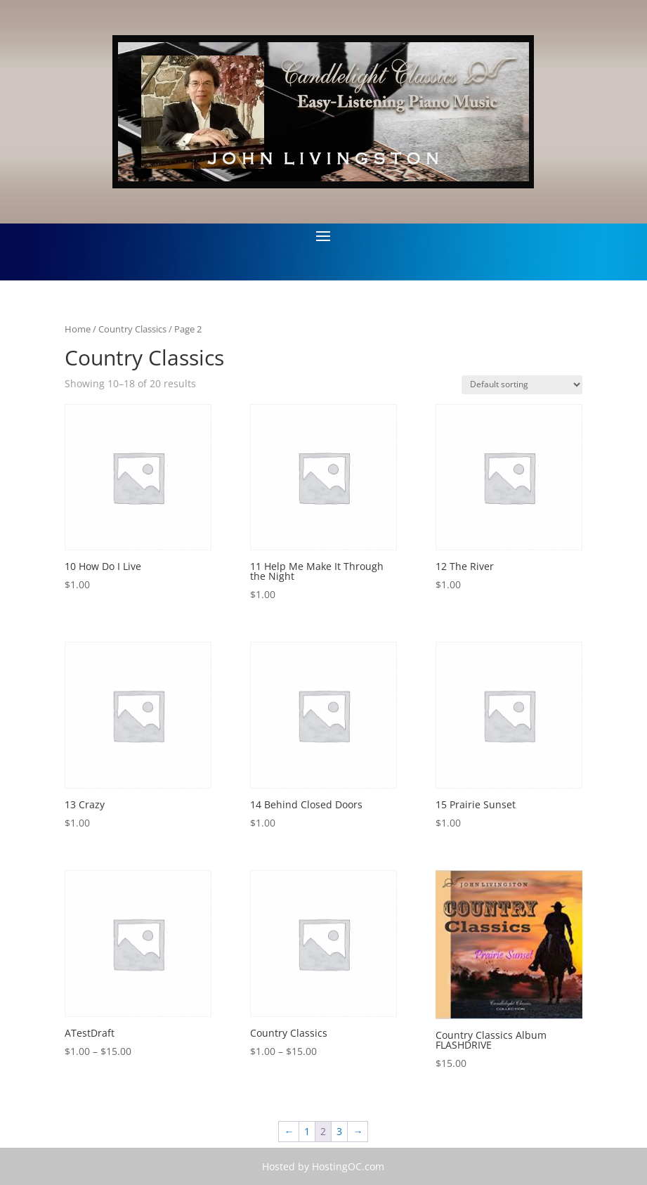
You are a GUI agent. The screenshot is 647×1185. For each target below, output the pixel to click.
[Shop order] (522, 384)
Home (78, 329)
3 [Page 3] (339, 1131)
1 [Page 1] (307, 1131)
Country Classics (132, 329)
